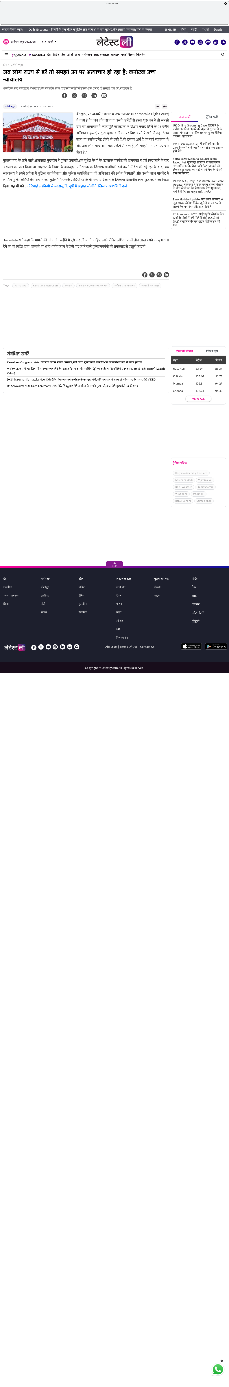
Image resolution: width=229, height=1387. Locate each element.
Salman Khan (204, 501)
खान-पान (120, 587)
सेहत (118, 612)
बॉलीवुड (45, 587)
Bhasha (24, 107)
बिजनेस (140, 55)
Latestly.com (109, 667)
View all (198, 399)
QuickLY (19, 55)
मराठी (194, 29)
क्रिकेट (82, 587)
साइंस (157, 595)
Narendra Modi (184, 480)
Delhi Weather (183, 487)
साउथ (44, 612)
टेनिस (81, 595)
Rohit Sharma (205, 487)
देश (49, 55)
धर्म (118, 629)
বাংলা (205, 29)
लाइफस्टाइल (101, 55)
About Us (111, 646)
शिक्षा (6, 604)
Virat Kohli (181, 494)
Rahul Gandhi (183, 501)
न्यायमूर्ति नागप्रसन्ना (150, 286)
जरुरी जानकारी (11, 595)
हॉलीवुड (45, 595)
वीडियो (195, 622)
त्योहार (119, 620)
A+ (165, 106)
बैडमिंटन (83, 612)
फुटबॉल (83, 604)
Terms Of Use (129, 646)
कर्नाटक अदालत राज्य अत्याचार (93, 286)
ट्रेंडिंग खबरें (212, 117)
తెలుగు (217, 29)
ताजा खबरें (47, 41)
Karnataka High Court (45, 286)
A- (157, 106)
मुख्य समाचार (161, 579)
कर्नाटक (68, 286)
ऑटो (70, 55)
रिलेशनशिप (122, 637)
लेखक (157, 587)
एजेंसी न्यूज (10, 106)
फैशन (119, 604)
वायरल (115, 55)
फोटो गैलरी (127, 55)
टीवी (43, 604)
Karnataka (21, 286)
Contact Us (147, 646)
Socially (36, 55)
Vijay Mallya (205, 480)
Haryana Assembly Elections (191, 473)
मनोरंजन (87, 55)
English (170, 29)
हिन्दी (183, 29)
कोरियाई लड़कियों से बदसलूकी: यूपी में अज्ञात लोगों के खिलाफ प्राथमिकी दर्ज (77, 186)
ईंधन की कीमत (184, 351)
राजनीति (7, 587)
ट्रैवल (118, 595)
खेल (77, 55)
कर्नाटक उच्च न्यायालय (124, 286)
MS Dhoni (198, 494)
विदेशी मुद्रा (212, 351)
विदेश (56, 55)
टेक (63, 55)
